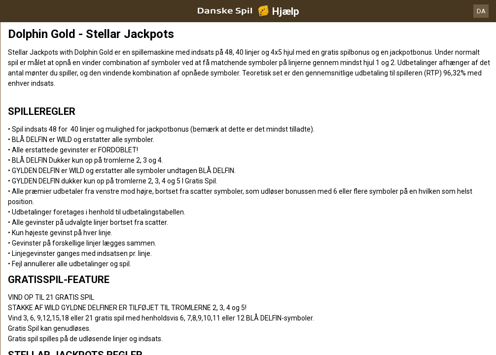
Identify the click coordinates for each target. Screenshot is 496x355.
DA (481, 11)
